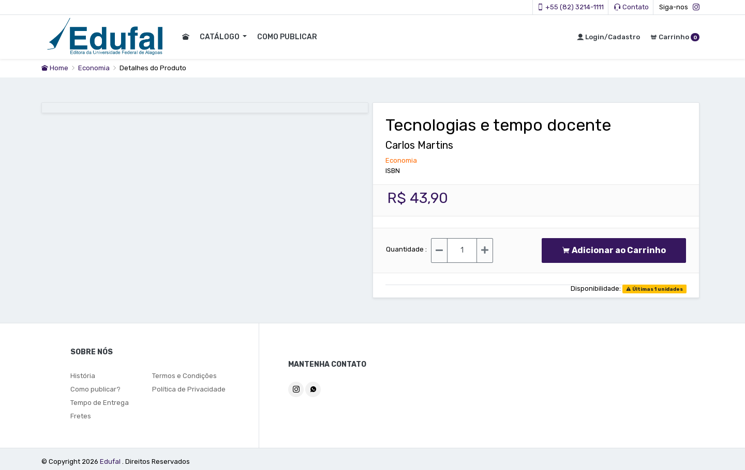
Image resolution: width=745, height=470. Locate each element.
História (82, 376)
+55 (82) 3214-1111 (570, 7)
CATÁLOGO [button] (220, 37)
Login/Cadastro (608, 37)
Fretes (80, 416)
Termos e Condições (184, 376)
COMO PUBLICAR (287, 37)
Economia (94, 68)
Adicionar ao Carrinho (614, 250)
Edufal (111, 461)
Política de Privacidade (189, 389)
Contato (631, 7)
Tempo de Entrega (99, 402)
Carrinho (674, 37)
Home (54, 68)
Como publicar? (95, 389)
